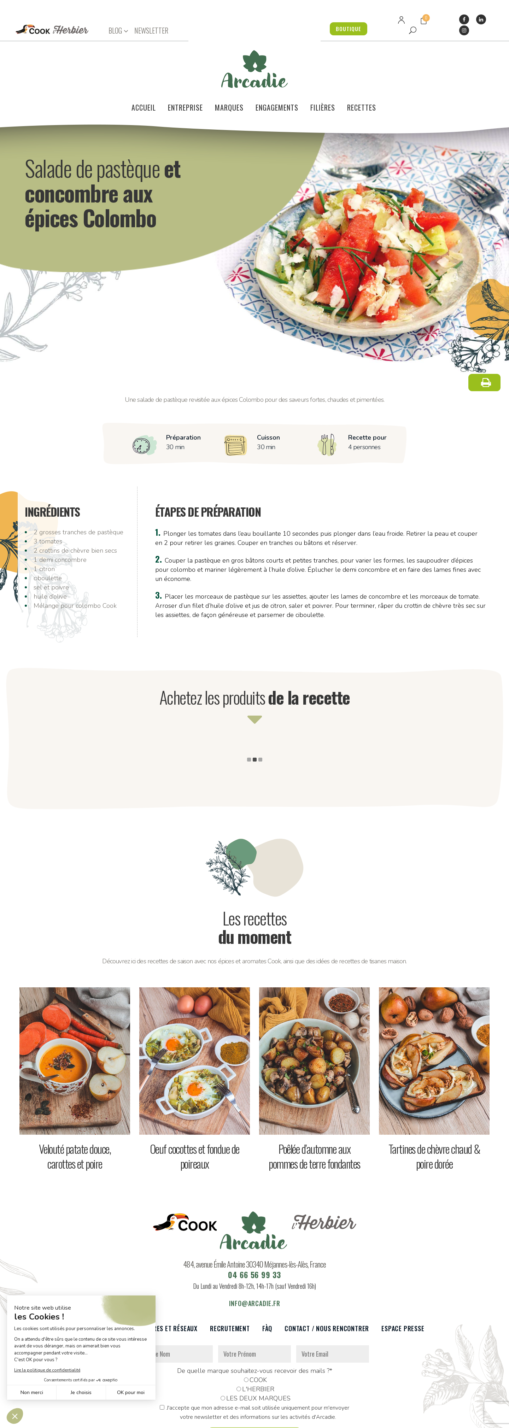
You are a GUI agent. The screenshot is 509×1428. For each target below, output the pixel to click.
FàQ (267, 1289)
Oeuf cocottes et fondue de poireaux (194, 1116)
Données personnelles (156, 1418)
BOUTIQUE (346, 29)
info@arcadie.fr (254, 1263)
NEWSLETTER (151, 30)
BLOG (115, 30)
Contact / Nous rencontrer (327, 1289)
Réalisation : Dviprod (262, 1418)
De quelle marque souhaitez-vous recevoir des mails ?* (254, 1331)
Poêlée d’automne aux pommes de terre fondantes (314, 1116)
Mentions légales (209, 1418)
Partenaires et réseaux (162, 1289)
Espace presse (402, 1289)
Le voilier (99, 1289)
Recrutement (230, 1289)
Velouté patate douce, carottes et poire (75, 1116)
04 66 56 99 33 (254, 1235)
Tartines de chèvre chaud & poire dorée (434, 1116)
